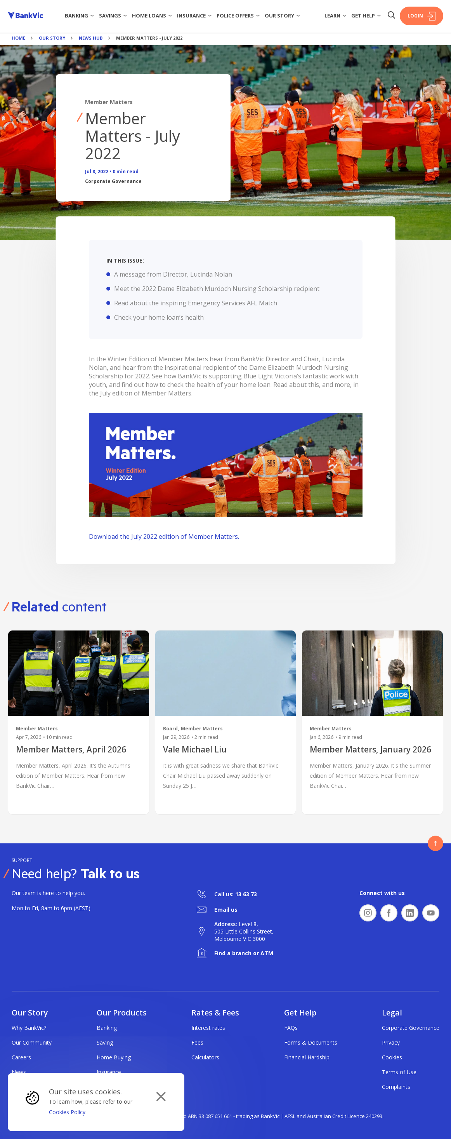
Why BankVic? (29, 1027)
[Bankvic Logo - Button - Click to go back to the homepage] (25, 16)
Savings (113, 15)
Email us (226, 909)
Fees (197, 1042)
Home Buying (114, 1057)
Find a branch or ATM (243, 953)
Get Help (366, 15)
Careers (21, 1057)
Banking (79, 15)
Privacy (391, 1042)
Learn (335, 15)
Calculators (205, 1057)
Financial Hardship (307, 1057)
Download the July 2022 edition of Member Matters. (164, 536)
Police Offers (238, 15)
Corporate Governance (410, 1027)
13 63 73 (246, 894)
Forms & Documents (310, 1042)
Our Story (52, 38)
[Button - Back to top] (435, 843)
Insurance (194, 15)
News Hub (90, 38)
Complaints (396, 1086)
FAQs (291, 1027)
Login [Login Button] (421, 16)
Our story (282, 15)
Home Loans (152, 15)
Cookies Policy (67, 1112)
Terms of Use (399, 1072)
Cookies (392, 1057)
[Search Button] (391, 15)
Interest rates (208, 1027)
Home (18, 38)
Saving (105, 1042)
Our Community (32, 1042)
